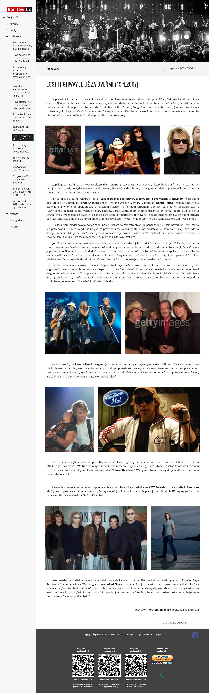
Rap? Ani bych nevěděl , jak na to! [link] (22, 168)
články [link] (13, 30)
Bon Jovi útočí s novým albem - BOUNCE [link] (20, 179)
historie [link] (14, 226)
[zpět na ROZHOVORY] (182, 68)
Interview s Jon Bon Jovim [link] (20, 128)
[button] (205, 4)
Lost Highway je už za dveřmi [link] (21, 137)
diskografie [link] (16, 220)
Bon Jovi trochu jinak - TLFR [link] (20, 159)
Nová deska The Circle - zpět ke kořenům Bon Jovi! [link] (22, 58)
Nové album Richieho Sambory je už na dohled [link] (22, 45)
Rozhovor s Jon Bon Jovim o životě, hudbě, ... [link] (21, 148)
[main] (102, 69)
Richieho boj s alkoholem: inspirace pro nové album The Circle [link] (21, 74)
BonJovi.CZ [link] (12, 17)
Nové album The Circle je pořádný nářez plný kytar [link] (21, 105)
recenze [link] (14, 213)
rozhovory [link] (15, 36)
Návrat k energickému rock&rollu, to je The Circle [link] (21, 91)
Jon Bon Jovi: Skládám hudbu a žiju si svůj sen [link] (21, 204)
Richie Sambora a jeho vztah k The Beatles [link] (21, 117)
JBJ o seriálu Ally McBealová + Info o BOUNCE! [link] (21, 192)
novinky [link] (14, 23)
